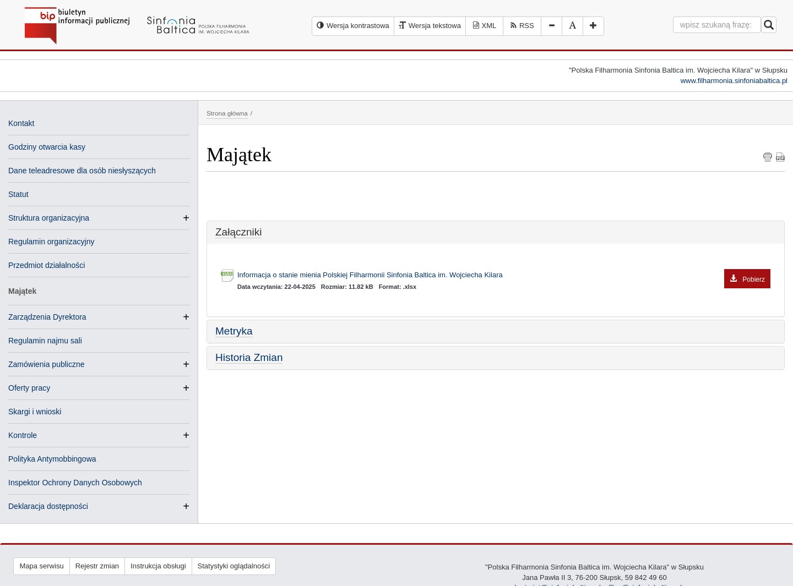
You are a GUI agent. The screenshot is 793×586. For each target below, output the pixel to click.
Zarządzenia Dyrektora (47, 317)
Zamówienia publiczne (46, 364)
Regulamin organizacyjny (51, 241)
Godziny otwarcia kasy (46, 147)
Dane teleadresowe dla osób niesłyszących (82, 170)
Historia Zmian (249, 357)
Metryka (234, 331)
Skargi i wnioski (34, 411)
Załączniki (238, 232)
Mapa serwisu (41, 566)
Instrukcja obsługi (158, 566)
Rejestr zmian (97, 566)
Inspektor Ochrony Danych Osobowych (75, 482)
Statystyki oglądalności (234, 566)
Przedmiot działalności (46, 265)
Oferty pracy (29, 388)
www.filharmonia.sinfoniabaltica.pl (734, 80)
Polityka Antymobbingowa (52, 458)
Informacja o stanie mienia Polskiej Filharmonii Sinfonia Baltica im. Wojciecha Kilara (503, 275)
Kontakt (21, 123)
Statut (18, 194)
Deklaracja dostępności (48, 506)
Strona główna (227, 113)
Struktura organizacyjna (48, 217)
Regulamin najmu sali (45, 340)
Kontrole (22, 435)
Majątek (22, 291)
